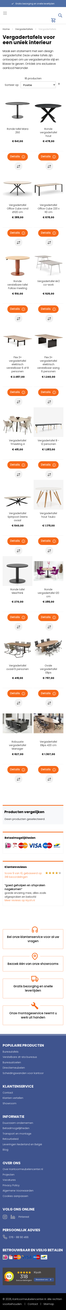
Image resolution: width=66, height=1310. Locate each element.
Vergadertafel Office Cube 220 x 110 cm (48, 208)
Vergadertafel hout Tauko (48, 515)
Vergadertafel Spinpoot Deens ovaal (18, 517)
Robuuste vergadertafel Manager (17, 745)
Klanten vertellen (13, 1098)
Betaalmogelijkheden (16, 1128)
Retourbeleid (10, 1139)
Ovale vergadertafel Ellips (48, 669)
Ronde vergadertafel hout (48, 132)
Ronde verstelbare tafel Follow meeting (17, 284)
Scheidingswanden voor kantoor (23, 1073)
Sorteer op (12, 85)
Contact (8, 1092)
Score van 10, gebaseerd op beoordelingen (23, 875)
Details (15, 156)
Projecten (8, 1174)
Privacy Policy (11, 1185)
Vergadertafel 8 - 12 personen (48, 442)
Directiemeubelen (14, 1067)
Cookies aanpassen (15, 1196)
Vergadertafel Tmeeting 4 (17, 442)
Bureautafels (10, 1051)
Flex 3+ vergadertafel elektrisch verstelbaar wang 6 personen (48, 364)
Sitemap (48, 1304)
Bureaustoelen (12, 1062)
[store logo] (18, 18)
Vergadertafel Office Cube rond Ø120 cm (17, 208)
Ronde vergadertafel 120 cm (48, 593)
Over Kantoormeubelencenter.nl (23, 1169)
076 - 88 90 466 (19, 1237)
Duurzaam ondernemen (18, 1123)
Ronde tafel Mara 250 (17, 130)
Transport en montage (17, 1133)
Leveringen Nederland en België (22, 1144)
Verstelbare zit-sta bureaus (20, 1057)
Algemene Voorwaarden (18, 1190)
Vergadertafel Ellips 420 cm (48, 743)
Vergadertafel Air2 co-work (48, 282)
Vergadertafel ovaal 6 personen (17, 667)
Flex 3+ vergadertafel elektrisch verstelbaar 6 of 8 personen (18, 364)
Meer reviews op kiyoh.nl (20, 900)
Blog (5, 1149)
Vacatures (9, 1180)
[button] (18, 166)
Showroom (9, 1103)
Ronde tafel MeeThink (17, 591)
